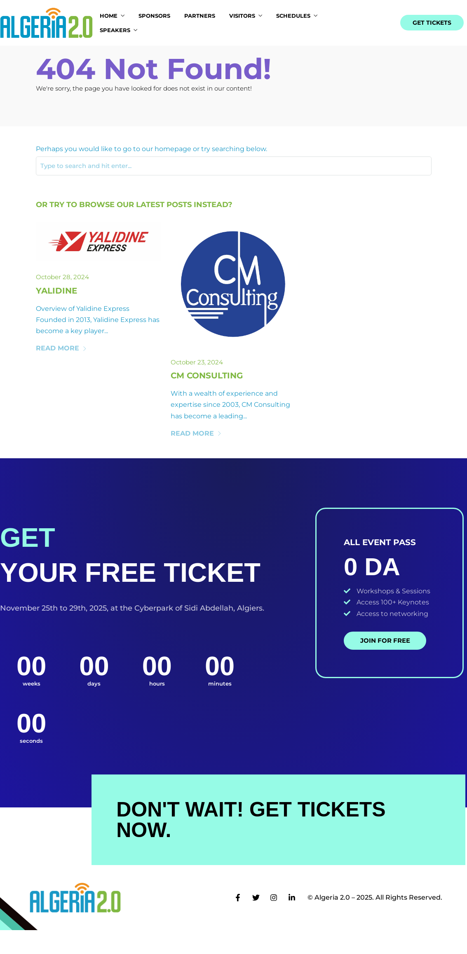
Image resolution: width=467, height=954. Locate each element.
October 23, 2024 (197, 386)
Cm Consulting (207, 399)
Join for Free (385, 664)
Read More (61, 372)
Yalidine (56, 315)
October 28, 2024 (62, 301)
